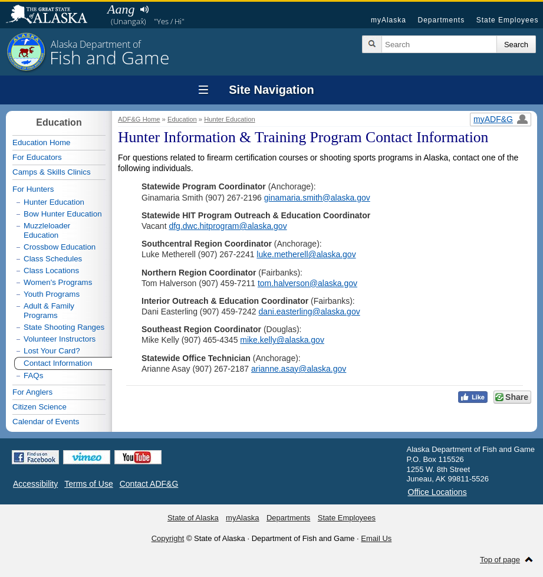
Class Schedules (53, 258)
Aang (120, 9)
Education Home (41, 142)
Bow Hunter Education (63, 213)
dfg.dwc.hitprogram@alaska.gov (228, 226)
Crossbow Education (60, 246)
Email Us (376, 538)
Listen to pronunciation (144, 9)
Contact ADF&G (149, 484)
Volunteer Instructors (60, 339)
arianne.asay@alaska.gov (298, 368)
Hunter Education (229, 119)
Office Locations (437, 492)
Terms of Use (88, 484)
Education (182, 119)
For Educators (37, 157)
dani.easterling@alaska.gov (309, 311)
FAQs (33, 375)
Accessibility (35, 484)
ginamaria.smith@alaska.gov (317, 197)
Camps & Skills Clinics (51, 172)
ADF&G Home (139, 119)
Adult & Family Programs (49, 310)
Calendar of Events (45, 421)
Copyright (168, 538)
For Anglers (32, 392)
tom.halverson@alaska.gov (307, 283)
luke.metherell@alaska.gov (306, 254)
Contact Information (58, 363)
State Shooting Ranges (64, 327)
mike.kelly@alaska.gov (282, 340)
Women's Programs (58, 282)
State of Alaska (52, 15)
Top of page (500, 559)
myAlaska (388, 20)
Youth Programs (52, 294)
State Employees (507, 20)
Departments (441, 20)
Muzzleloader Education (47, 230)
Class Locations (51, 270)
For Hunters (33, 189)
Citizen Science (39, 406)
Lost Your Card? (52, 350)
